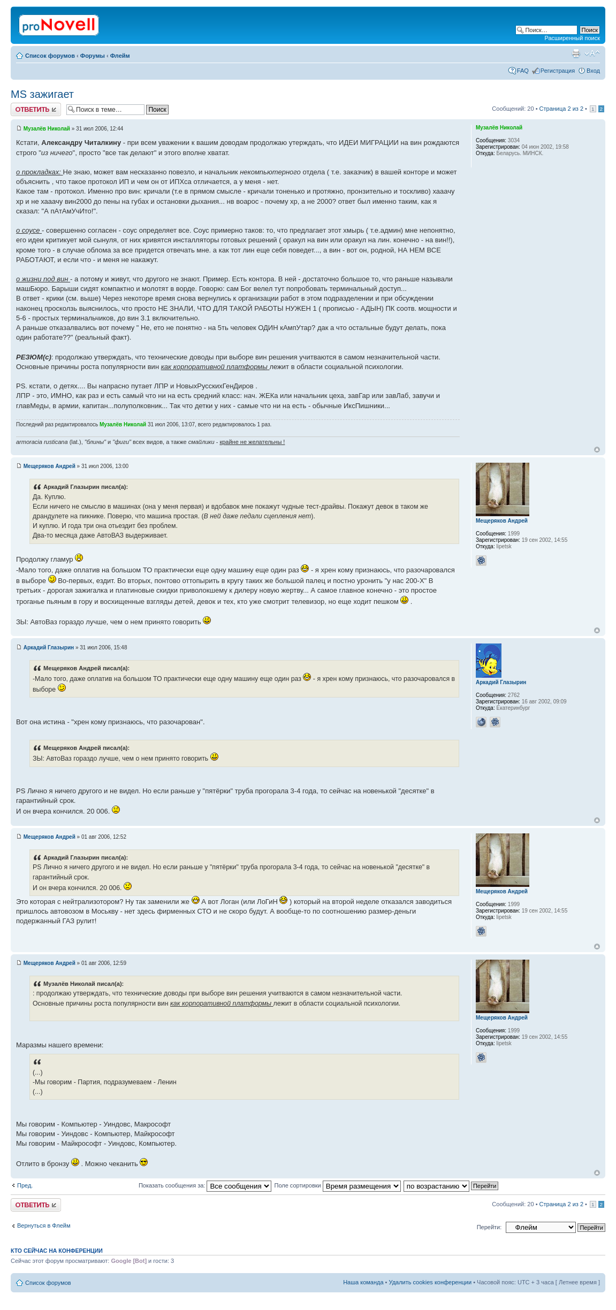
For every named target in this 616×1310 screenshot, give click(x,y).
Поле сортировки (337, 1185)
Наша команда (363, 1282)
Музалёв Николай (47, 129)
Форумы (92, 55)
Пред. (25, 1185)
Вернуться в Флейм (44, 1225)
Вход (593, 70)
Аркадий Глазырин (49, 647)
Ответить (36, 109)
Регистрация (558, 70)
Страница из (561, 108)
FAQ (523, 70)
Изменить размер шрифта (592, 53)
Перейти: (489, 1227)
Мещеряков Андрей (49, 466)
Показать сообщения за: (205, 1185)
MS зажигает (42, 94)
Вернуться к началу (597, 450)
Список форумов (50, 55)
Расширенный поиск (572, 38)
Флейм (120, 55)
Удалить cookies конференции (430, 1282)
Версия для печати (576, 53)
